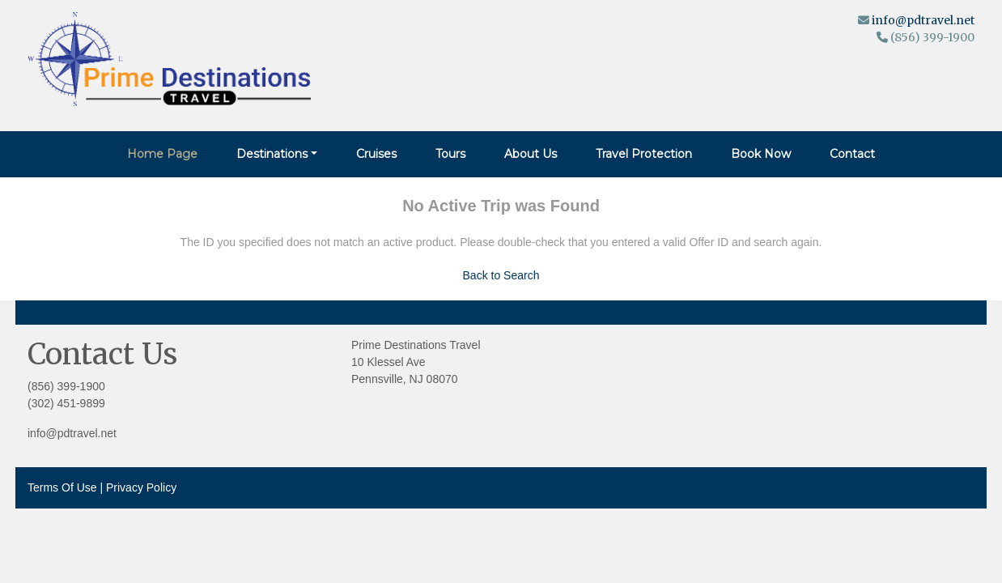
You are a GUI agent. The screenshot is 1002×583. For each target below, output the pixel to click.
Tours (450, 154)
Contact (852, 154)
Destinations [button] (272, 154)
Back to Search (501, 275)
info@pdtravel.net (923, 20)
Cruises (376, 154)
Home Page (162, 154)
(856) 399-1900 (66, 386)
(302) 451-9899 (66, 403)
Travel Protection (644, 154)
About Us (530, 154)
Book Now (761, 154)
